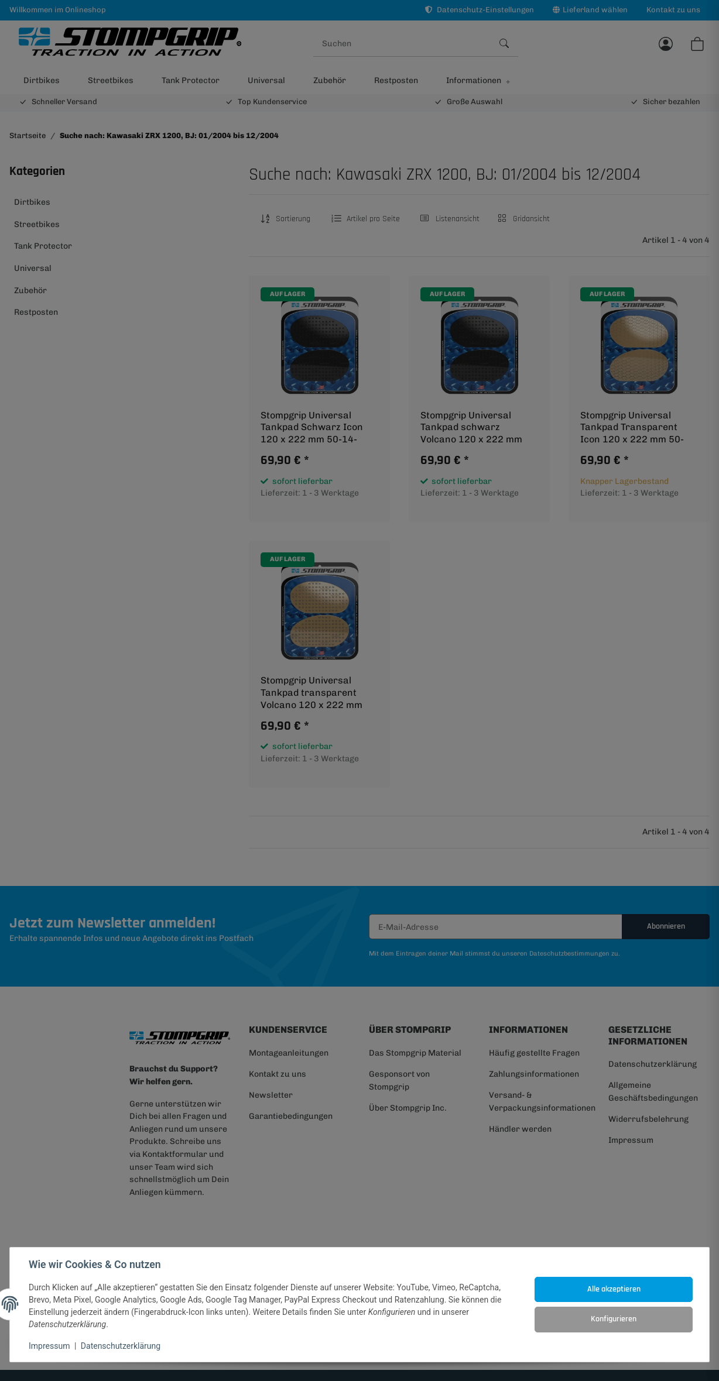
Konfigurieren (613, 1319)
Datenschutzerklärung (120, 1346)
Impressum (49, 1346)
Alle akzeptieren (614, 1289)
